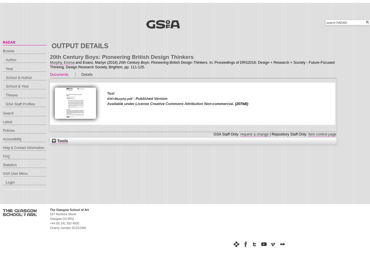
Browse (8, 51)
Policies (9, 131)
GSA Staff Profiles (20, 104)
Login (10, 182)
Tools (60, 141)
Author (11, 60)
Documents (59, 74)
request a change (254, 134)
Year (9, 69)
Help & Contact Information (23, 148)
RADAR (9, 42)
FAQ (6, 156)
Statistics (10, 165)
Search (8, 113)
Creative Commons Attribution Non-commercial (191, 104)
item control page (322, 134)
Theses (12, 95)
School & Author (19, 77)
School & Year (17, 86)
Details (87, 74)
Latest (7, 122)
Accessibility (12, 139)
